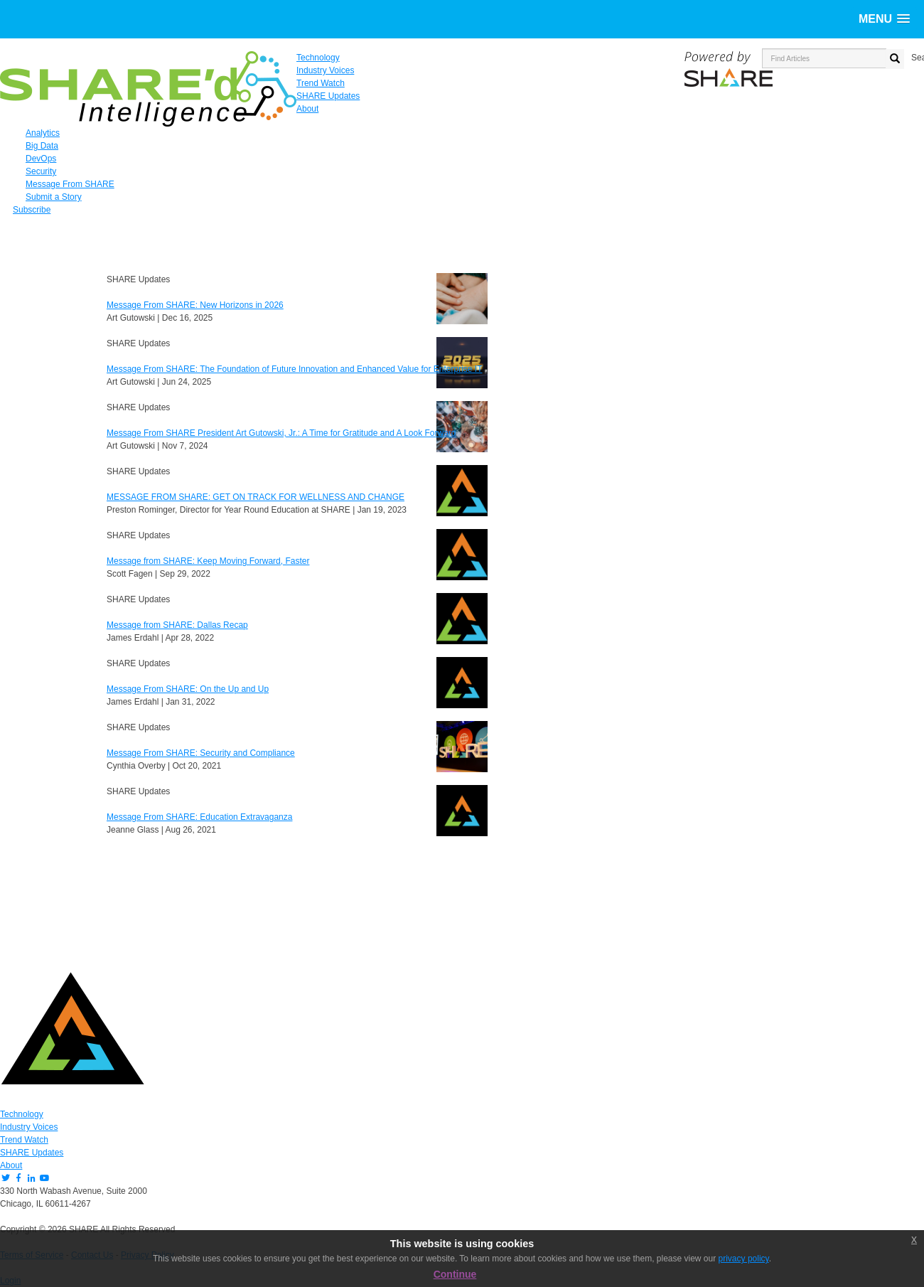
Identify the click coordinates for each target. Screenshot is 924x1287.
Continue (455, 1274)
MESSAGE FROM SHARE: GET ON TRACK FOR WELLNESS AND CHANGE (255, 497)
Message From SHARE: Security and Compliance (201, 753)
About (11, 1165)
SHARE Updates (31, 1153)
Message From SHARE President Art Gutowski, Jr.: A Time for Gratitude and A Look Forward (281, 433)
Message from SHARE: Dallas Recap (177, 625)
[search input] (824, 58)
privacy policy (744, 1259)
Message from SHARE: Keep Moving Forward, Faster (208, 561)
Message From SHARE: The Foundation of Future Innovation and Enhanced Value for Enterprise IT (295, 369)
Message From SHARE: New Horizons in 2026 (195, 305)
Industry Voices (29, 1127)
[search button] (895, 59)
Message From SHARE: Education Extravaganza (199, 817)
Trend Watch (24, 1140)
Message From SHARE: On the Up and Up (188, 689)
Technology (21, 1114)
